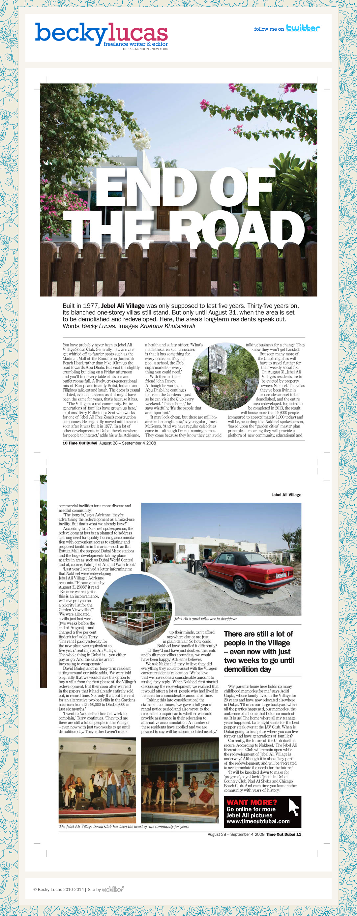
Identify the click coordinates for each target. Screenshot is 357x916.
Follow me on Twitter (287, 28)
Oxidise (113, 889)
